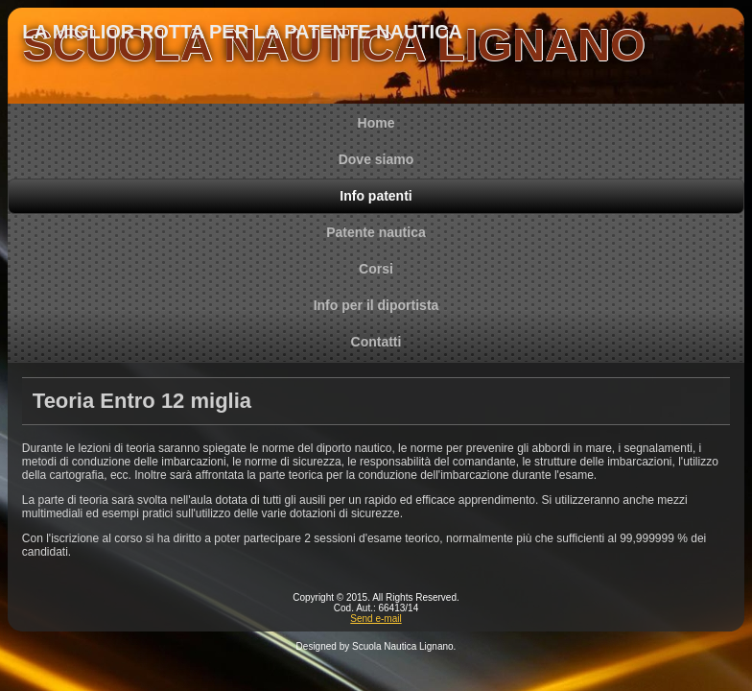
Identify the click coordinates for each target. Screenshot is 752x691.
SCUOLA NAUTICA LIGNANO (333, 44)
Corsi (376, 268)
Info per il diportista (376, 305)
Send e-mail (375, 618)
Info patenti (375, 195)
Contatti (376, 341)
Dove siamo (376, 159)
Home (376, 123)
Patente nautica (375, 232)
